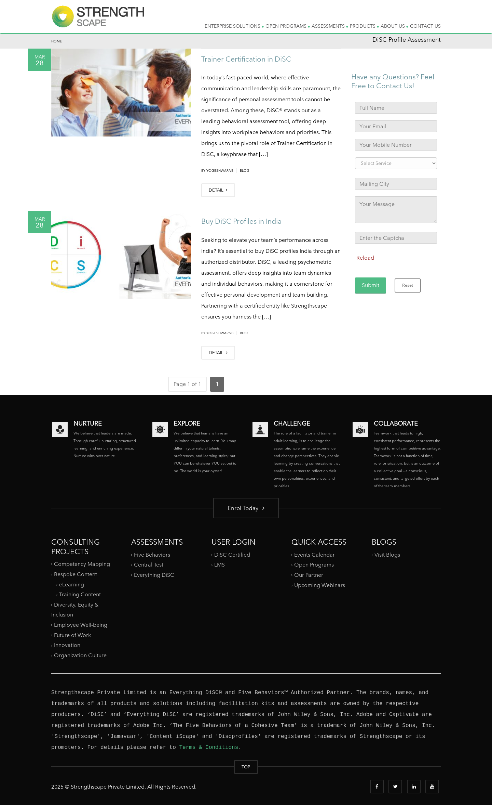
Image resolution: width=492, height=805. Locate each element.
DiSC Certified (232, 554)
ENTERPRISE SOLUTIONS (234, 26)
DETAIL (218, 190)
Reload (365, 258)
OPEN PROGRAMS (287, 26)
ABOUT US (394, 26)
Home (56, 41)
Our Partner (308, 575)
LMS (219, 564)
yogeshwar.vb (219, 170)
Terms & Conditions (208, 747)
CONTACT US (425, 26)
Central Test (148, 564)
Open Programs (314, 564)
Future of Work (72, 635)
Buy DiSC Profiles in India (241, 221)
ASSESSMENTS (330, 26)
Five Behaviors (152, 554)
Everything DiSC (155, 575)
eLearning (71, 584)
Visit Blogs (387, 554)
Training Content (80, 594)
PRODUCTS (364, 26)
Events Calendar (314, 554)
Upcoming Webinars (319, 585)
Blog (244, 170)
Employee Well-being (80, 625)
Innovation (67, 645)
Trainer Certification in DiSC (246, 59)
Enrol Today (246, 507)
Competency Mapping (82, 564)
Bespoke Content (75, 574)
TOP (246, 767)
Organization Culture (80, 655)
